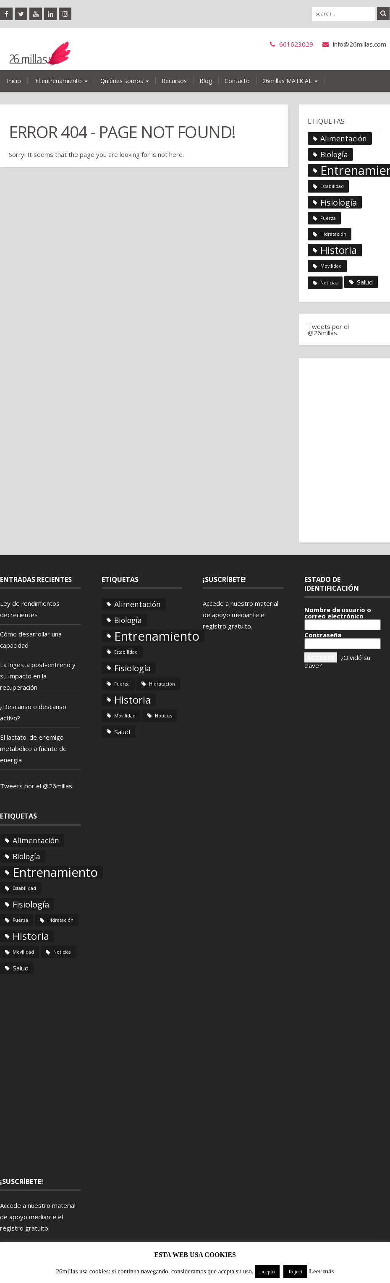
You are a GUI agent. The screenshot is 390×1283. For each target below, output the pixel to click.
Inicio (14, 81)
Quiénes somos (124, 81)
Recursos (174, 81)
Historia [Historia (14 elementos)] (338, 250)
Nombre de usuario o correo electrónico (337, 613)
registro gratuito (24, 1228)
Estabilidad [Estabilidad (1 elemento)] (332, 186)
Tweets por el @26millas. (328, 329)
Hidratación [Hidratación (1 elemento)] (333, 234)
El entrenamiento (61, 81)
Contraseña (322, 635)
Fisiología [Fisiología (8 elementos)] (338, 202)
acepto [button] (267, 1271)
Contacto (237, 81)
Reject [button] (295, 1271)
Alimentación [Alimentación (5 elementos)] (343, 138)
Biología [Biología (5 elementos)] (334, 154)
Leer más (321, 1271)
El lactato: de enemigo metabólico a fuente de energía (33, 748)
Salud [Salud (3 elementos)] (365, 282)
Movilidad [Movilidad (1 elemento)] (331, 266)
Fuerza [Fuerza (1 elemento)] (328, 218)
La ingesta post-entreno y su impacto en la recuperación (38, 675)
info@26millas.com (359, 44)
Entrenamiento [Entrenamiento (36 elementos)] (55, 872)
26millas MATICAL (290, 81)
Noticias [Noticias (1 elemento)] (329, 283)
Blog (205, 81)
